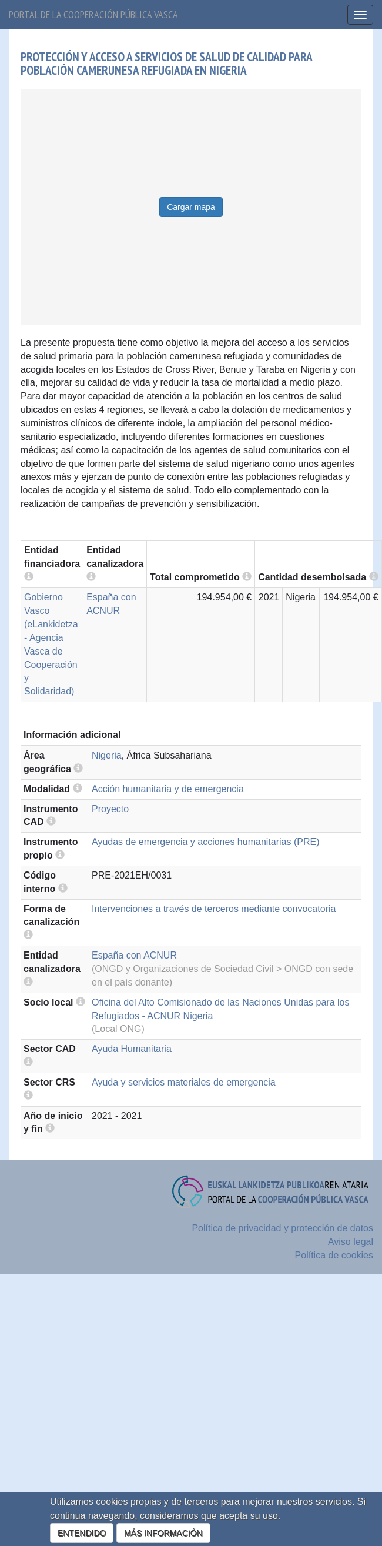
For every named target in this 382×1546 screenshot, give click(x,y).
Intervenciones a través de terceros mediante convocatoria (214, 909)
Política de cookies (334, 1255)
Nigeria (107, 755)
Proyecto (110, 809)
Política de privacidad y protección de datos (282, 1228)
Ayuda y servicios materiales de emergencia (184, 1082)
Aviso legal (350, 1242)
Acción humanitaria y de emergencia (168, 789)
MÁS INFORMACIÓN (163, 1533)
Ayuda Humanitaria (132, 1049)
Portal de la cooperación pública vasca (93, 14)
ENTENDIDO (82, 1533)
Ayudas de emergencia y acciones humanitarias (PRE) (205, 842)
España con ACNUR (134, 955)
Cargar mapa (191, 207)
